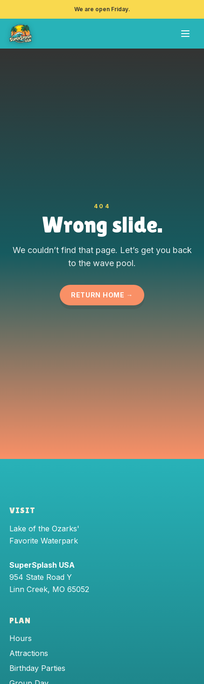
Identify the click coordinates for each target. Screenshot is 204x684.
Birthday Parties (37, 668)
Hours (20, 638)
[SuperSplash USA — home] (20, 33)
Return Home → (102, 295)
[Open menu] (185, 33)
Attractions (28, 653)
